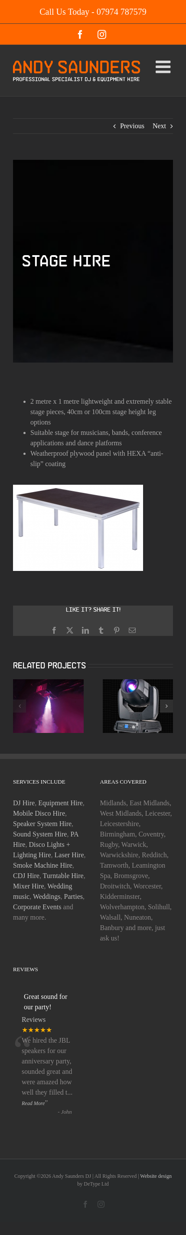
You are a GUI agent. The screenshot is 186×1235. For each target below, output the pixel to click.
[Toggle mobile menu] (164, 66)
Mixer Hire (28, 886)
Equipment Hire (60, 803)
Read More (33, 1103)
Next (159, 126)
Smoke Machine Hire (42, 865)
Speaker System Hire (42, 823)
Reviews (34, 1019)
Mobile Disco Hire (39, 813)
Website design (156, 1176)
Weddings (47, 896)
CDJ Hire (26, 875)
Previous (132, 126)
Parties (73, 896)
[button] (19, 706)
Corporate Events (37, 907)
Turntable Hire (63, 875)
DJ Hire (24, 803)
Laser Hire (69, 855)
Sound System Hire (40, 834)
